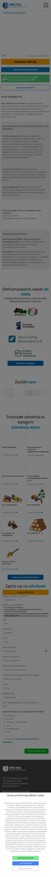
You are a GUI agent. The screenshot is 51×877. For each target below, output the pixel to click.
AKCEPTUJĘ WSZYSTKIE (25, 858)
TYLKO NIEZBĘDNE (25, 863)
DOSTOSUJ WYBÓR (25, 869)
